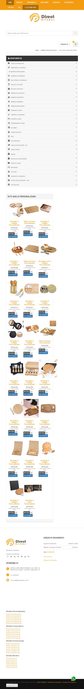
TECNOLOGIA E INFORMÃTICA (18, 180)
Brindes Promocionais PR (13, 636)
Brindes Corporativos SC (13, 645)
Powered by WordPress (69, 682)
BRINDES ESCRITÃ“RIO (15, 97)
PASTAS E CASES (14, 163)
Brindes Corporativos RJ (13, 647)
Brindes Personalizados (55, 682)
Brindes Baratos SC (11, 660)
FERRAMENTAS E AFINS (16, 123)
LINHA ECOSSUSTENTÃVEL (17, 145)
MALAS (11, 154)
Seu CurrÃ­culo (68, 2)
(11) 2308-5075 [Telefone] (14, 575)
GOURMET (12, 127)
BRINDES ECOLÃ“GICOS (16, 93)
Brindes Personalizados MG (14, 623)
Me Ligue (11, 7)
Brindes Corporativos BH (13, 649)
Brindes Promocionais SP (13, 629)
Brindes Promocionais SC (13, 631)
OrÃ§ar (11, 233)
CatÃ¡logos (56, 2)
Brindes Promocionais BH (13, 634)
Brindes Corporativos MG (13, 652)
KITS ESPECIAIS (13, 141)
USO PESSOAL (13, 185)
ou (16, 233)
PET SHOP (12, 172)
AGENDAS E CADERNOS (16, 76)
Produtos (19, 2)
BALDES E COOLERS (15, 84)
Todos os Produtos (15, 63)
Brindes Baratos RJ (11, 662)
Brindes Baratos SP (11, 658)
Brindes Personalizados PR (13, 621)
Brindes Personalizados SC (13, 616)
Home (10, 2)
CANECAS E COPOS (14, 110)
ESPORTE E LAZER (14, 119)
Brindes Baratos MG (11, 667)
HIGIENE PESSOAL (14, 132)
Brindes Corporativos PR (13, 651)
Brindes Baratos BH (11, 663)
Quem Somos (44, 2)
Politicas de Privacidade (50, 560)
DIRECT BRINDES (42, 682)
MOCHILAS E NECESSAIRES (17, 158)
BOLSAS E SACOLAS (15, 89)
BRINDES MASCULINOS (16, 106)
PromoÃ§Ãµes (31, 2)
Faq (19, 7)
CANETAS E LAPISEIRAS (16, 115)
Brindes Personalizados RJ (13, 618)
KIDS (10, 136)
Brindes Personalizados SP (13, 614)
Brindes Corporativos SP (12, 643)
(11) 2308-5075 (30, 7)
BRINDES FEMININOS (15, 101)
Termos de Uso (48, 556)
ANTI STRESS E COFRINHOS (17, 80)
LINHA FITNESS (13, 149)
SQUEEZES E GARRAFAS (16, 176)
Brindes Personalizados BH (13, 619)
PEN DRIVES (12, 167)
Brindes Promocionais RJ (13, 632)
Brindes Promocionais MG (13, 638)
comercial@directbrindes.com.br (19, 580)
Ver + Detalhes (13, 236)
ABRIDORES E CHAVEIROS (16, 68)
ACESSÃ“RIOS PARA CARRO (17, 71)
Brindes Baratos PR (11, 665)
